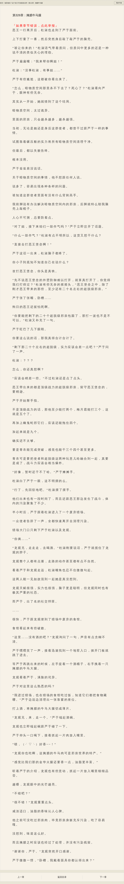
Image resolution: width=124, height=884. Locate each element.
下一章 (103, 877)
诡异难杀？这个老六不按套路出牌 (16, 3)
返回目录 (62, 877)
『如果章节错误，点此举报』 (35, 25)
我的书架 (119, 3)
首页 (1, 3)
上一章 (20, 877)
